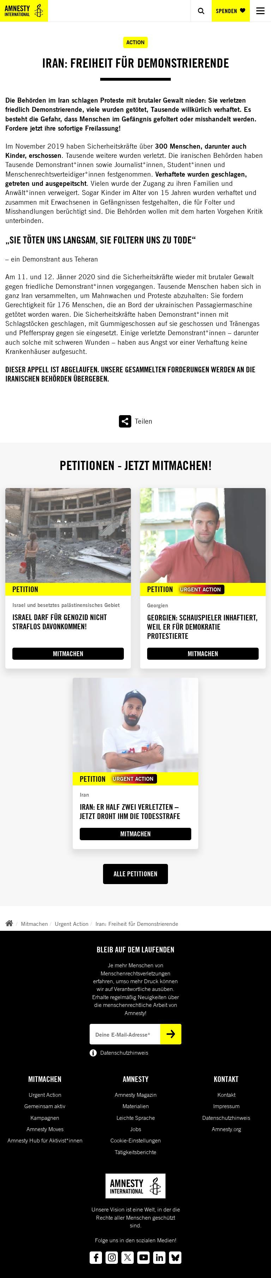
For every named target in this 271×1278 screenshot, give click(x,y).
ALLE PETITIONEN (135, 873)
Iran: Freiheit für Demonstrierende (136, 923)
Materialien (135, 1106)
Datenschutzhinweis (226, 1117)
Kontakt (226, 1094)
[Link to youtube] (143, 1257)
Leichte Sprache (135, 1117)
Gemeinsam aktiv (44, 1106)
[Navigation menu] (260, 11)
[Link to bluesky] (175, 1257)
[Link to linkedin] (159, 1257)
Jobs (135, 1129)
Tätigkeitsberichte (135, 1152)
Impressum (226, 1106)
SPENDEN (230, 11)
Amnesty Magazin (136, 1094)
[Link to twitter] (127, 1257)
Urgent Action (72, 923)
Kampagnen (44, 1117)
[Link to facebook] (96, 1257)
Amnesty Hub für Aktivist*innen (45, 1140)
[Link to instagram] (112, 1257)
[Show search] (201, 11)
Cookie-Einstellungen (135, 1140)
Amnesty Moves (45, 1129)
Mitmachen (34, 923)
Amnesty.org (226, 1129)
